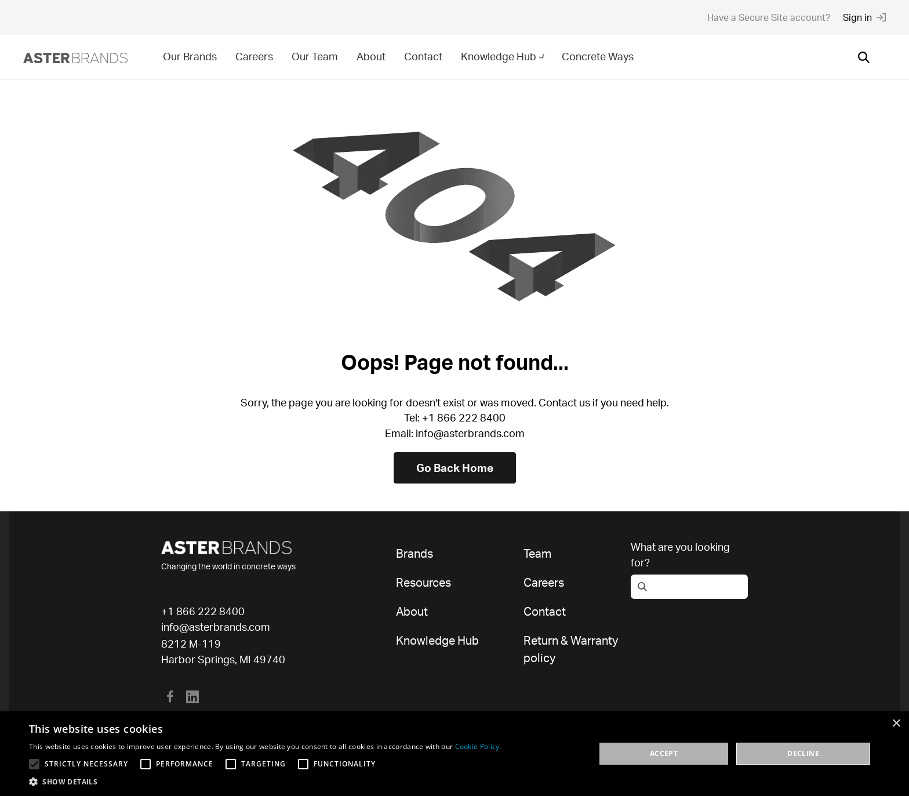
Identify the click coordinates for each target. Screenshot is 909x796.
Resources (423, 582)
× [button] (896, 723)
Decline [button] (803, 753)
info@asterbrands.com (215, 626)
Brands (414, 553)
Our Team (315, 56)
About (371, 56)
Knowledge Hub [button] (504, 56)
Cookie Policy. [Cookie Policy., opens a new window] (478, 746)
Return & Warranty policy (570, 649)
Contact (423, 56)
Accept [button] (664, 753)
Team (537, 553)
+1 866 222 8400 (203, 611)
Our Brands (190, 56)
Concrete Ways (598, 56)
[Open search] (864, 57)
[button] (265, 781)
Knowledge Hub (437, 640)
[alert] (454, 753)
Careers (254, 56)
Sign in (864, 17)
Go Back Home (454, 467)
